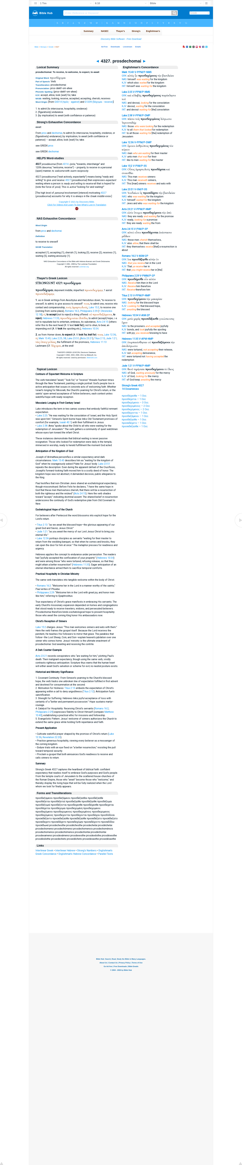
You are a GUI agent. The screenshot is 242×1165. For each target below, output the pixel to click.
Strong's (43, 47)
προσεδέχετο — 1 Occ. (134, 422)
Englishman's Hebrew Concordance (77, 853)
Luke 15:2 (94, 307)
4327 (68, 180)
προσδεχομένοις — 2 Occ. (136, 405)
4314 (66, 164)
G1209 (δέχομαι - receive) (99, 101)
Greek (51, 47)
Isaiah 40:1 (65, 422)
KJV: (124, 82)
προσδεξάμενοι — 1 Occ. (135, 416)
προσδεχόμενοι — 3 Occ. (135, 402)
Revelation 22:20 (52, 737)
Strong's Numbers (86, 850)
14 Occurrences (130, 388)
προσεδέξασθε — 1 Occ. (135, 426)
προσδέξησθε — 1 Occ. (134, 419)
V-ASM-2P (142, 255)
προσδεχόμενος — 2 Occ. (135, 409)
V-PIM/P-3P (141, 229)
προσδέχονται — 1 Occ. (135, 412)
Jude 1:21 (111, 338)
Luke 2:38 (42, 425)
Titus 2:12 (88, 691)
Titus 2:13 (99, 338)
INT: (124, 86)
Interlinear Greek (44, 850)
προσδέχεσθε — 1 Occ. (134, 395)
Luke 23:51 (73, 338)
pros (44, 132)
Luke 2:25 (42, 415)
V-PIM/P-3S (140, 165)
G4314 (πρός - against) (67, 101)
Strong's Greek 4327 (133, 385)
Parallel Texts (105, 853)
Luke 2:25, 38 (59, 338)
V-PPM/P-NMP (142, 209)
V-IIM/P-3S (140, 189)
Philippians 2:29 (88, 311)
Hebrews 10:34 (90, 328)
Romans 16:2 (72, 311)
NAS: (124, 79)
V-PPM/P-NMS (143, 72)
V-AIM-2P (144, 315)
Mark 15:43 (45, 338)
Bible (36, 47)
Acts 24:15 (102, 321)
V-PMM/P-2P (147, 275)
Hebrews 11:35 (51, 318)
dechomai (57, 132)
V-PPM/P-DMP (141, 115)
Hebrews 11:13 (98, 342)
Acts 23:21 (86, 338)
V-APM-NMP (146, 338)
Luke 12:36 (110, 334)
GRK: (124, 75)
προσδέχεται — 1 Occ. (134, 399)
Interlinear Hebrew (65, 850)
